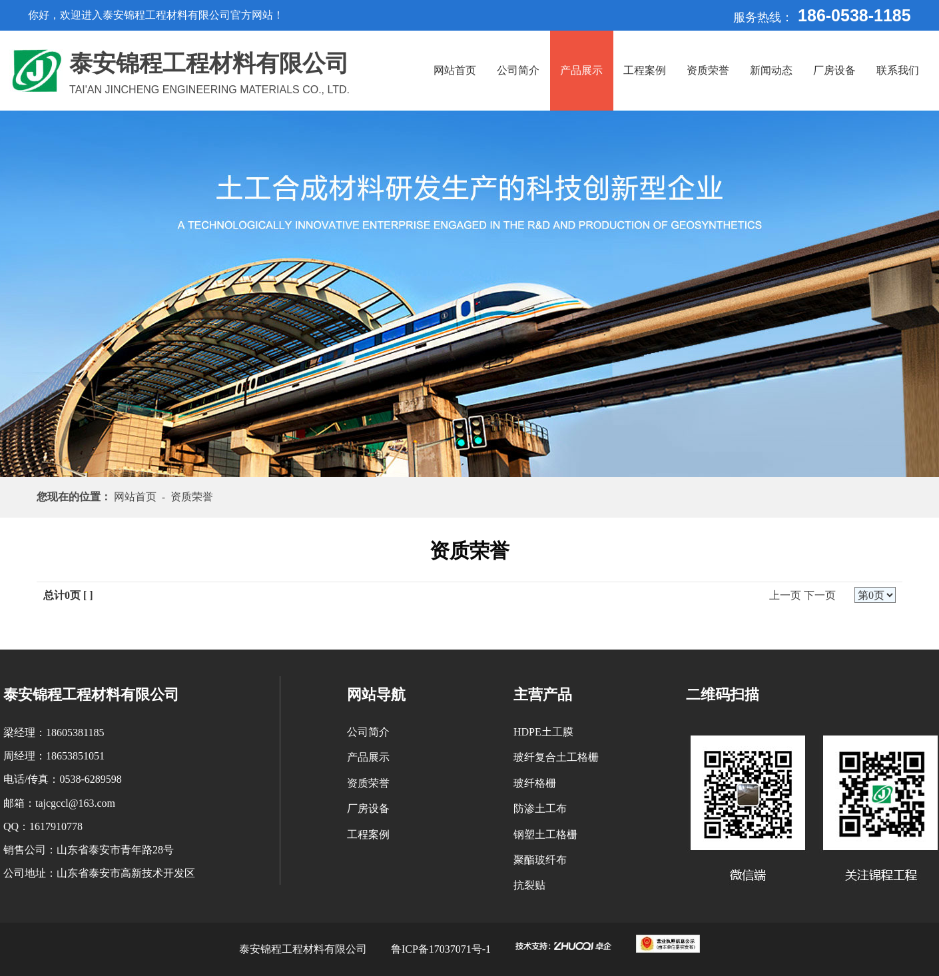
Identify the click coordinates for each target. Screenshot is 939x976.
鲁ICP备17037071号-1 (440, 949)
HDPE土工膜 (543, 731)
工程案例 (644, 70)
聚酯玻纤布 (540, 859)
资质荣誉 (708, 70)
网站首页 (455, 70)
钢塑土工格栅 (545, 834)
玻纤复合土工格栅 (556, 757)
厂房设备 (834, 70)
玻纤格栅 (534, 783)
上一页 (785, 595)
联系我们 (897, 70)
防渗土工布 (540, 808)
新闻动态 (771, 70)
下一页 (820, 595)
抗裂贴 (529, 885)
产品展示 (581, 70)
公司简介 (518, 70)
